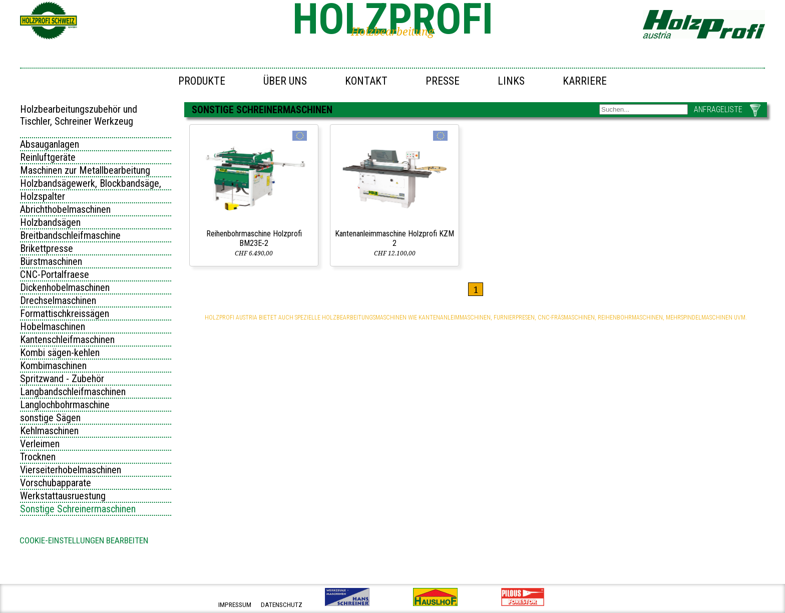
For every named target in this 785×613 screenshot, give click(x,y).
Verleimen (40, 444)
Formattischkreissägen (64, 314)
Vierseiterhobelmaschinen (70, 470)
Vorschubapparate (55, 483)
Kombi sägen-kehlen (60, 353)
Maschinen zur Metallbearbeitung (85, 170)
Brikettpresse (46, 248)
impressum (234, 604)
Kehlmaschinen (49, 431)
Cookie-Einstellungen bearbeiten (84, 540)
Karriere (585, 81)
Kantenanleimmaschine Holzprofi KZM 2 (394, 238)
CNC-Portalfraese (54, 274)
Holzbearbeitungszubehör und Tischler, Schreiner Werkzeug (78, 115)
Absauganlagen (49, 144)
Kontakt (366, 81)
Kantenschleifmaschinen (67, 340)
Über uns (285, 81)
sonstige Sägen (50, 418)
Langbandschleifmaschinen (73, 392)
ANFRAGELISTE (718, 109)
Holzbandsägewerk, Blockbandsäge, (90, 183)
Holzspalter (42, 196)
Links (511, 81)
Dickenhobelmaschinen (65, 287)
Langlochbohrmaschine (65, 405)
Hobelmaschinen (52, 327)
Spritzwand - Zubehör (62, 379)
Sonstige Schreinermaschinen (78, 509)
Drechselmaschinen (58, 300)
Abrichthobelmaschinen (65, 209)
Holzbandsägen (50, 222)
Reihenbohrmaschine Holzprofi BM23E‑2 (254, 238)
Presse (443, 81)
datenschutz (281, 604)
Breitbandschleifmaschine (70, 235)
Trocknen (38, 457)
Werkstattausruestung (63, 496)
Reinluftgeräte (48, 157)
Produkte (201, 81)
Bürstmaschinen (51, 261)
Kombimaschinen (53, 366)
